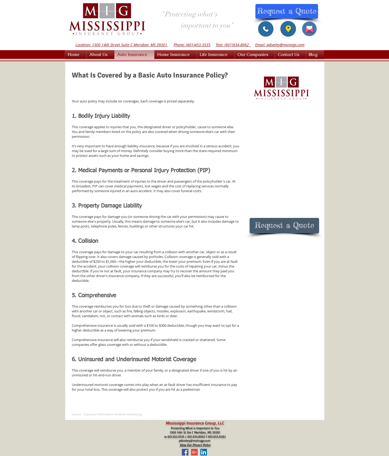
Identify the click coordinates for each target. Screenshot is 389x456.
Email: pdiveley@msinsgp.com (279, 44)
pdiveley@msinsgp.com (194, 440)
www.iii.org (134, 414)
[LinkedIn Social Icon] (203, 452)
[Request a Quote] (286, 11)
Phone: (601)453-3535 (192, 44)
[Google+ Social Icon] (194, 452)
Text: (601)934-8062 (233, 44)
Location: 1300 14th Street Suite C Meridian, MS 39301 (122, 44)
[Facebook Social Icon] (185, 452)
